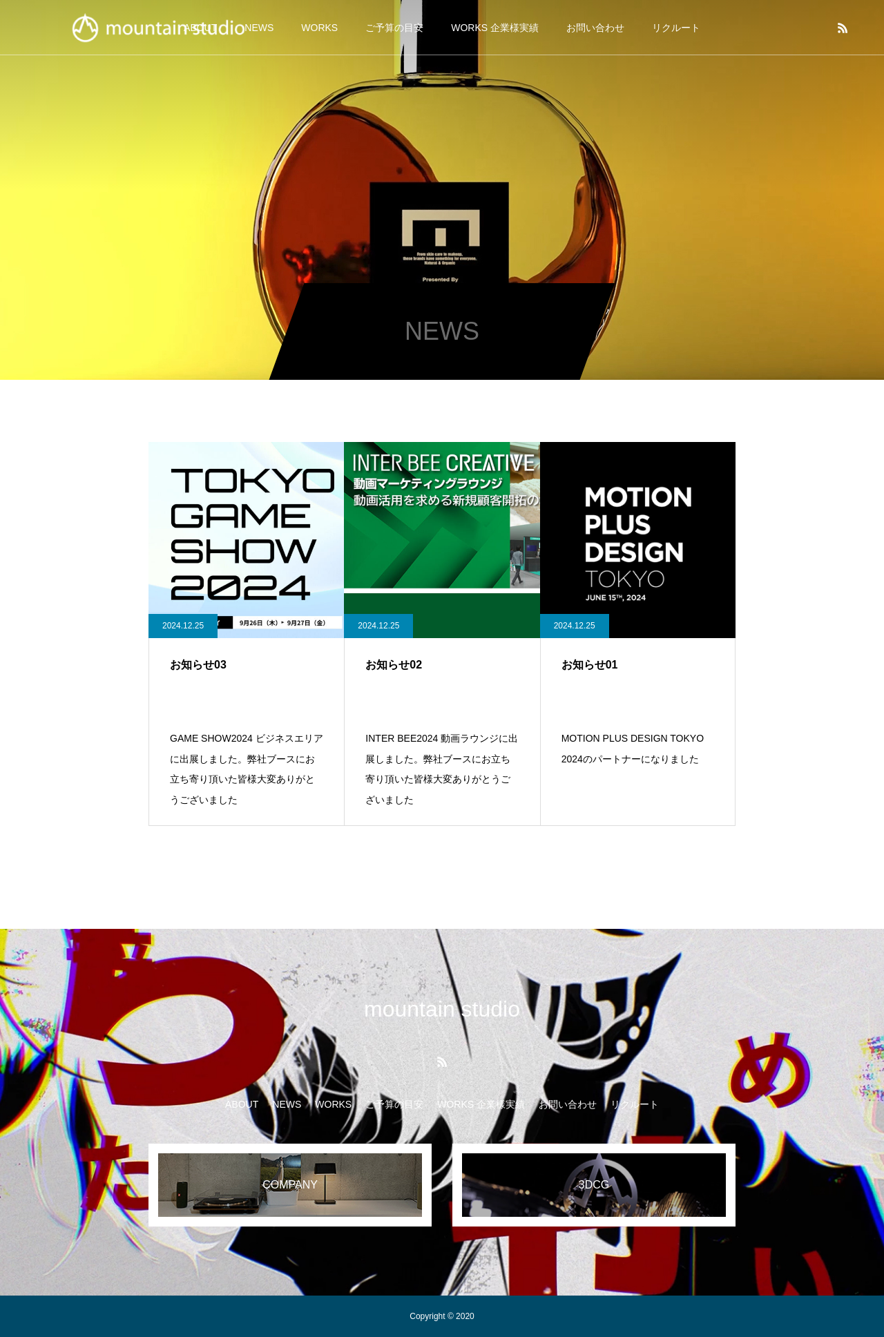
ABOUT (241, 1104)
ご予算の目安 (394, 27)
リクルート (676, 27)
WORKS (319, 27)
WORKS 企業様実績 (495, 27)
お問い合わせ (595, 27)
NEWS (286, 1104)
